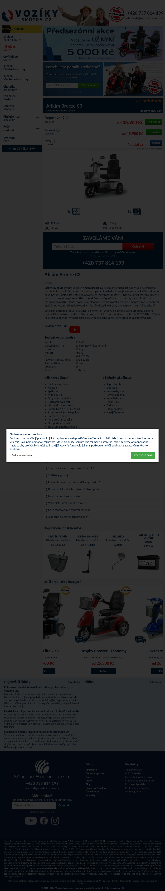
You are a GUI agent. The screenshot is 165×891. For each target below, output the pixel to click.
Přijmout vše (143, 455)
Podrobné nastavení (22, 455)
